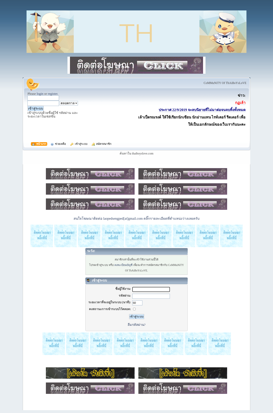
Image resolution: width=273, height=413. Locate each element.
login (40, 94)
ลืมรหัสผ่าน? (137, 325)
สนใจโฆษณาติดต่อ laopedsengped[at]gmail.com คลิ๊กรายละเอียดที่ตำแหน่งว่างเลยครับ (136, 218)
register (52, 94)
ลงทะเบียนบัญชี (123, 264)
